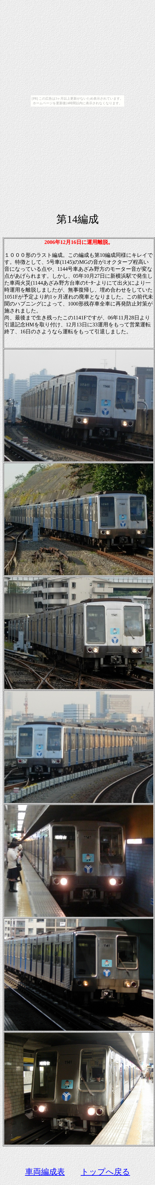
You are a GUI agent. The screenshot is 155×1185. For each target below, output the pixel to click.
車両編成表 (45, 1171)
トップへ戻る (105, 1171)
